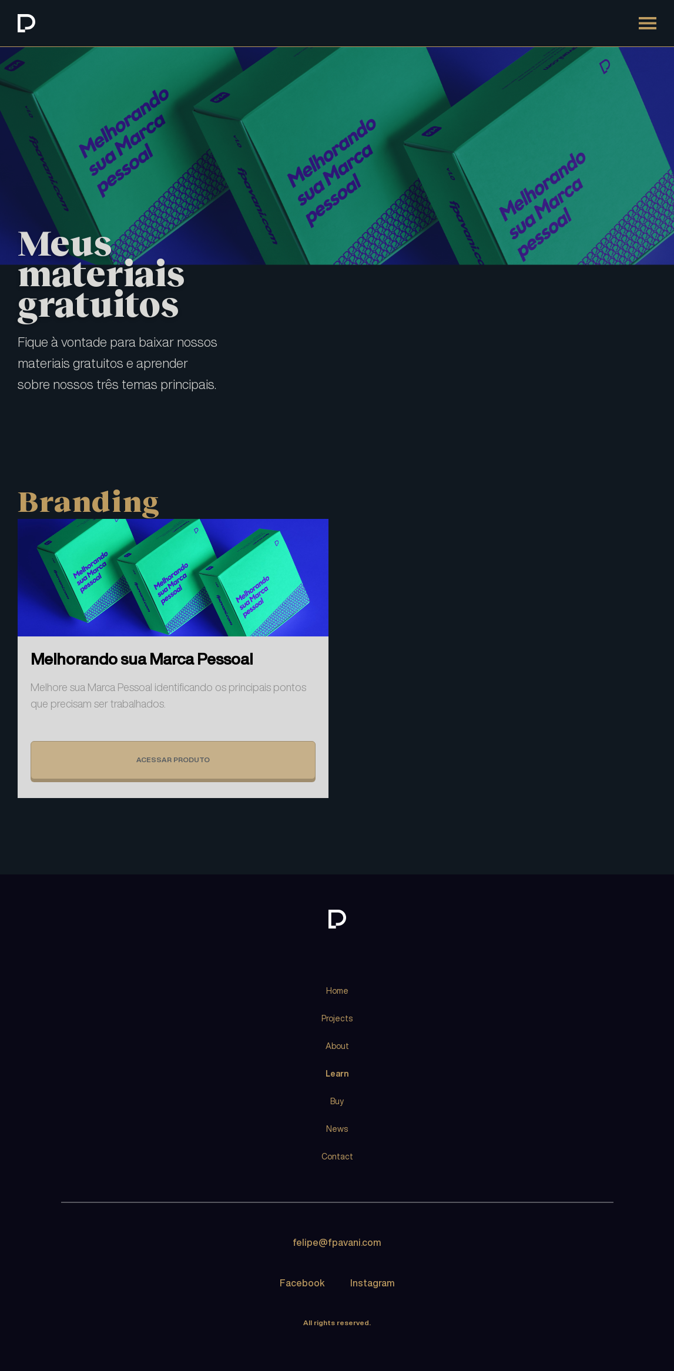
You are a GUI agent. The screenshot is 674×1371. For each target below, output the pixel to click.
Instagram (372, 1283)
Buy (337, 1101)
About (337, 1046)
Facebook (302, 1283)
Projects (337, 1018)
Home (337, 991)
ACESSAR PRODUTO (173, 759)
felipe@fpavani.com (337, 1242)
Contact (337, 1156)
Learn (337, 1074)
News (337, 1129)
